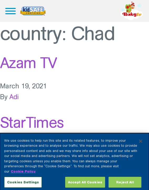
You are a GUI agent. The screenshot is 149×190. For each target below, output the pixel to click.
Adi (14, 97)
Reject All (124, 184)
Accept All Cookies (85, 184)
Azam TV (28, 63)
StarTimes (32, 122)
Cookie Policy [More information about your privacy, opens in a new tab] (23, 173)
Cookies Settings (23, 184)
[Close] (140, 143)
